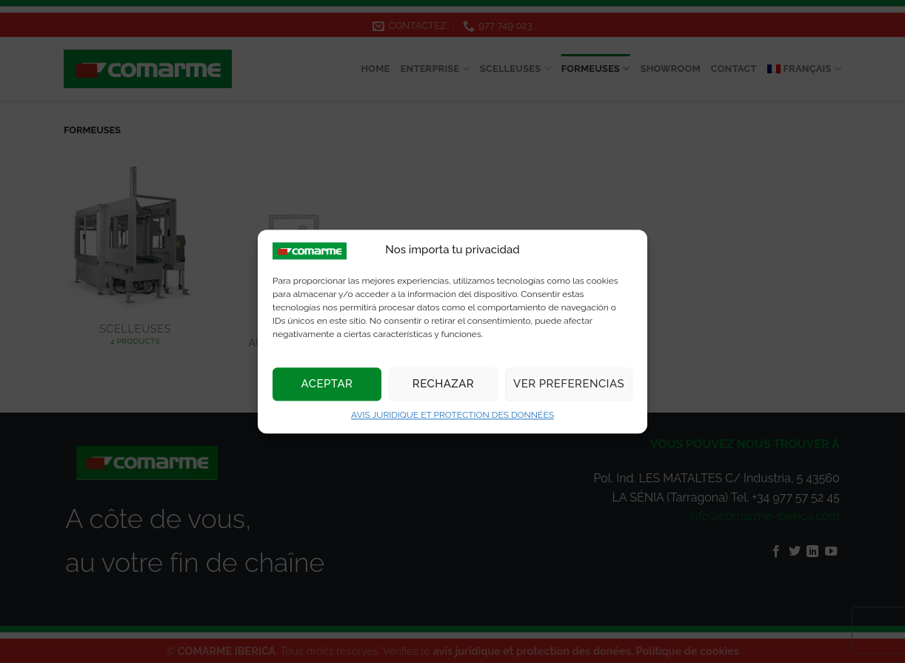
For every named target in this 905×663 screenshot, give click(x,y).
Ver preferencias (568, 384)
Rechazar (443, 384)
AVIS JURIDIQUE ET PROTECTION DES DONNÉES (452, 415)
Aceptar (327, 384)
